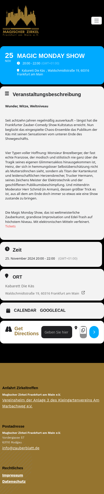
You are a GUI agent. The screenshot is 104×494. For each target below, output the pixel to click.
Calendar (25, 310)
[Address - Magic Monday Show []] (56, 332)
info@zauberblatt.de (17, 444)
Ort (17, 276)
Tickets (10, 225)
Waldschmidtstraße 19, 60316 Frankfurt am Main (42, 293)
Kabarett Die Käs (19, 285)
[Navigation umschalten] (96, 20)
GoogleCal (53, 310)
